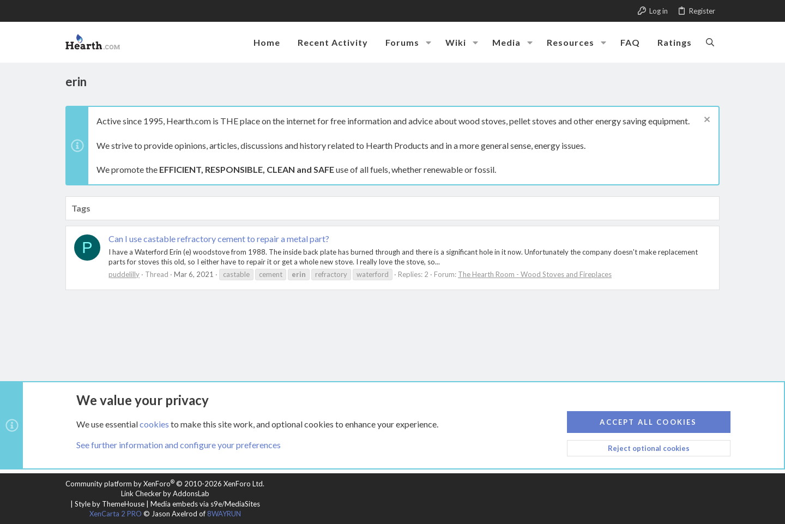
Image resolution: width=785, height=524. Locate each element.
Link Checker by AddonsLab (165, 493)
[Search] (710, 42)
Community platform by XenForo (164, 483)
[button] (428, 42)
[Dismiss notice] (705, 121)
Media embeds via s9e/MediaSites (205, 503)
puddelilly (124, 274)
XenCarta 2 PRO (115, 513)
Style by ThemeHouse (109, 503)
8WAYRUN (224, 513)
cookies (154, 423)
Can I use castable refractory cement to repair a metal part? (218, 238)
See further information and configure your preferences (178, 444)
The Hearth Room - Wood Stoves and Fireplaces (535, 274)
